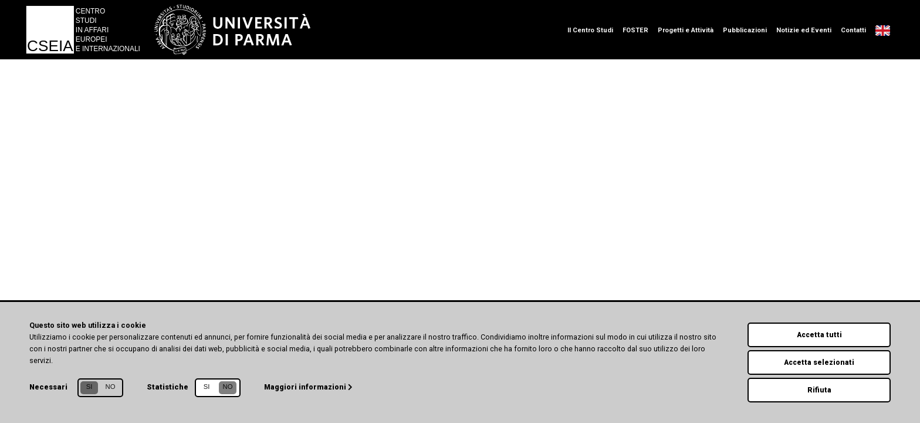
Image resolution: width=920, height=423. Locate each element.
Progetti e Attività (685, 30)
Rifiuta (819, 389)
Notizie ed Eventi (803, 30)
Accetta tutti (819, 332)
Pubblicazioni (745, 30)
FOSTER (635, 30)
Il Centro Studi (590, 30)
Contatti (853, 30)
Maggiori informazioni (309, 385)
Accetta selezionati (819, 361)
